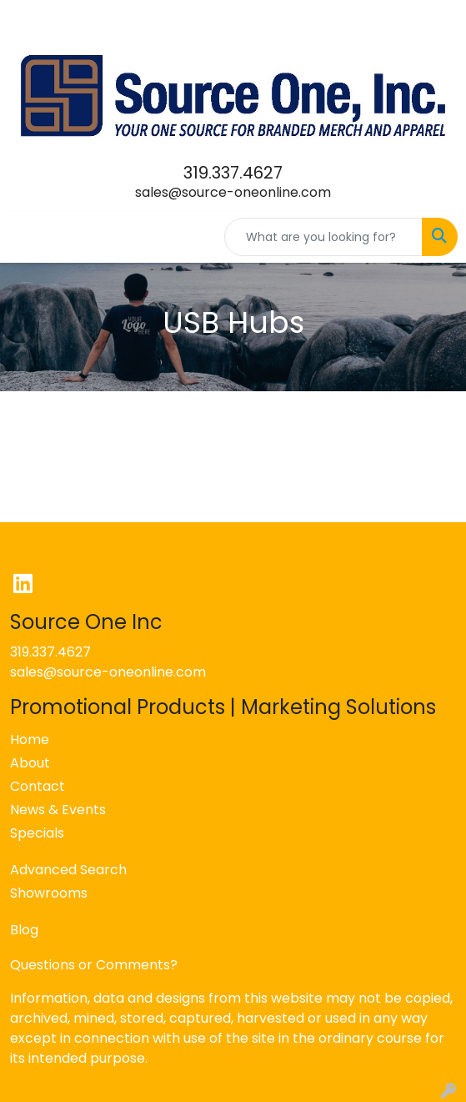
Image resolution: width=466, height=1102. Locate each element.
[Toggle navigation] (25, 237)
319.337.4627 (233, 172)
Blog (24, 929)
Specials (37, 833)
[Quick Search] (323, 237)
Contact (37, 786)
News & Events (58, 809)
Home (29, 739)
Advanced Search (68, 869)
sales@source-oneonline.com (233, 192)
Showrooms (49, 893)
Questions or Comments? (94, 964)
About (30, 762)
